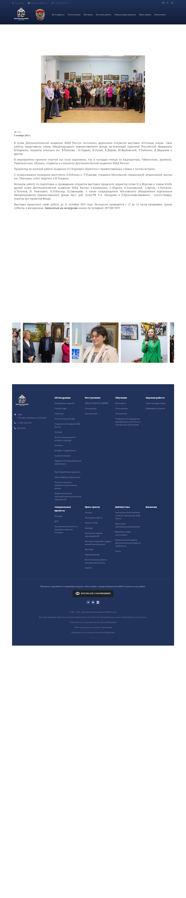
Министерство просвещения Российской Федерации (93, 632)
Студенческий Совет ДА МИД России (67, 425)
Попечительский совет (65, 418)
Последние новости (94, 517)
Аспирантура (91, 408)
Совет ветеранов (92, 554)
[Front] (22, 400)
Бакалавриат (120, 403)
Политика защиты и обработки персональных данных (66, 485)
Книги (118, 551)
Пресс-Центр (145, 14)
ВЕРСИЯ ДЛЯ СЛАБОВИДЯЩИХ (93, 593)
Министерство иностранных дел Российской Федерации (93, 622)
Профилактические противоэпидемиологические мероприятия (68, 496)
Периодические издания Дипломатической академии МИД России (128, 543)
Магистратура (91, 413)
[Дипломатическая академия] (21, 14)
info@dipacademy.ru (37, 3)
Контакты (18, 3)
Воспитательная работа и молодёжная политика (96, 561)
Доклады (58, 516)
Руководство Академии (65, 403)
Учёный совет (60, 408)
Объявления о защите (155, 408)
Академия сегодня (62, 455)
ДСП (57, 521)
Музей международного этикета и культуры (65, 438)
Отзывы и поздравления (65, 450)
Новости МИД (91, 522)
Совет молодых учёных (156, 403)
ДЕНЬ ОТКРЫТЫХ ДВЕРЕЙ (96, 403)
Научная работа (103, 14)
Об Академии (58, 14)
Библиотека (160, 14)
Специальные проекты (125, 14)
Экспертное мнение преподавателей (94, 534)
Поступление (74, 14)
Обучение (88, 14)
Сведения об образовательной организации (68, 462)
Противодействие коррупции (68, 472)
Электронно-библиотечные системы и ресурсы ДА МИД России (127, 515)
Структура (59, 413)
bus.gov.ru (93, 637)
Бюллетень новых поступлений (123, 533)
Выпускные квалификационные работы (127, 525)
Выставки (89, 549)
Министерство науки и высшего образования (93, 627)
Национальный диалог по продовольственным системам (66, 529)
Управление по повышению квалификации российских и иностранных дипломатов (128, 421)
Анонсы (88, 512)
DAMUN (88, 568)
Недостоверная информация (67, 477)
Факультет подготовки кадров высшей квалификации (98, 543)
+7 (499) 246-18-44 (59, 3)
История (58, 432)
